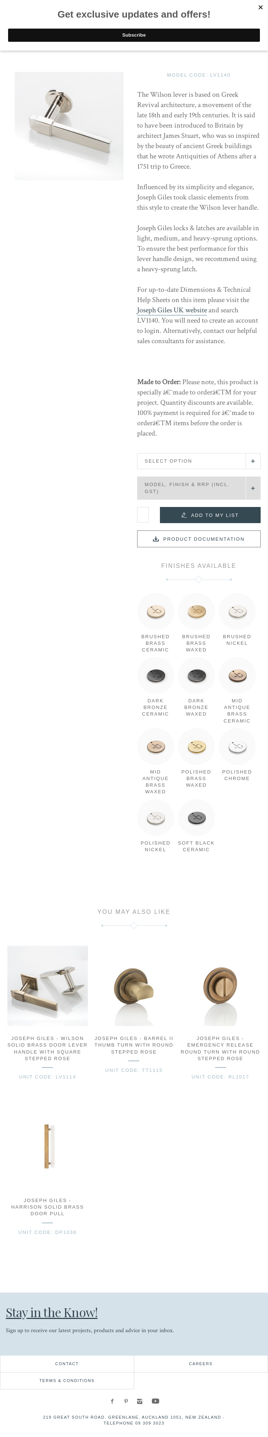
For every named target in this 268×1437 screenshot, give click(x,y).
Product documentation (204, 539)
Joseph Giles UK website (172, 310)
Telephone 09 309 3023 (134, 1423)
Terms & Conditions (67, 1380)
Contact (67, 1363)
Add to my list (215, 515)
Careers (201, 1363)
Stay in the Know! (55, 1312)
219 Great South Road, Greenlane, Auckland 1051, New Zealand (132, 1417)
